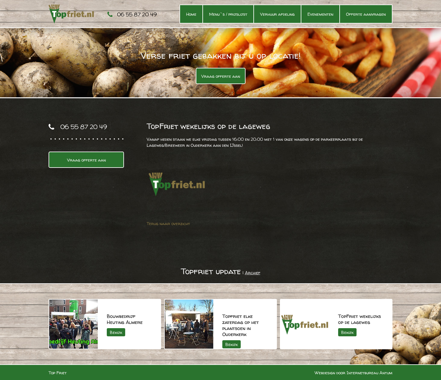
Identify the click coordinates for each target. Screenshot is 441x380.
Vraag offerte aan (220, 76)
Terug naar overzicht (168, 223)
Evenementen (320, 14)
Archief (252, 272)
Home (191, 14)
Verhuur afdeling (277, 14)
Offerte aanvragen (366, 14)
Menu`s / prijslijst (228, 14)
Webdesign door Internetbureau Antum (353, 372)
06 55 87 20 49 (137, 14)
